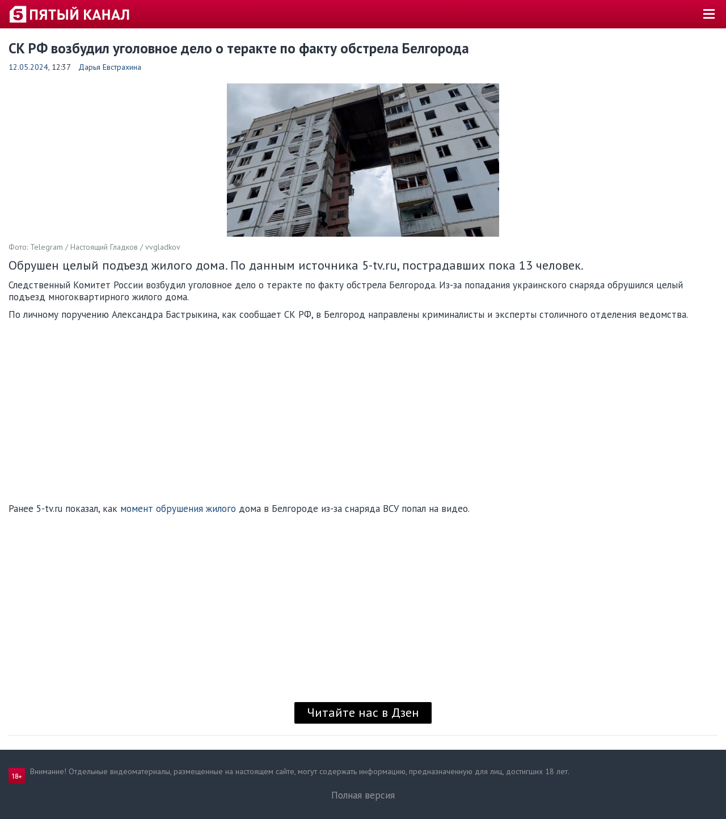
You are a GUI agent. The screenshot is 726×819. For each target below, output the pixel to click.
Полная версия (363, 795)
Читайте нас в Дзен (363, 712)
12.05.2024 (28, 67)
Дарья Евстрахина (109, 67)
